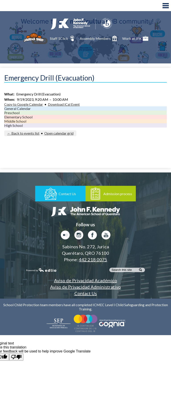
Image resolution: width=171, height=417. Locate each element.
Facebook (92, 236)
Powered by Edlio (41, 270)
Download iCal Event (64, 104)
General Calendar (17, 108)
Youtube (106, 236)
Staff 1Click (62, 38)
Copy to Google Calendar (23, 104)
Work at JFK (135, 38)
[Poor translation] (16, 357)
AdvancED (112, 323)
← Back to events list (23, 133)
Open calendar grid (58, 133)
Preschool (12, 113)
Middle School (15, 121)
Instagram (78, 236)
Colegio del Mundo (85, 323)
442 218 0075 (93, 259)
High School (13, 125)
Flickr (65, 236)
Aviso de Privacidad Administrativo (85, 286)
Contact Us (85, 293)
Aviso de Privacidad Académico (85, 280)
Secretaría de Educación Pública (58, 323)
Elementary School (18, 117)
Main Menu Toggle (166, 5)
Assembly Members (98, 38)
